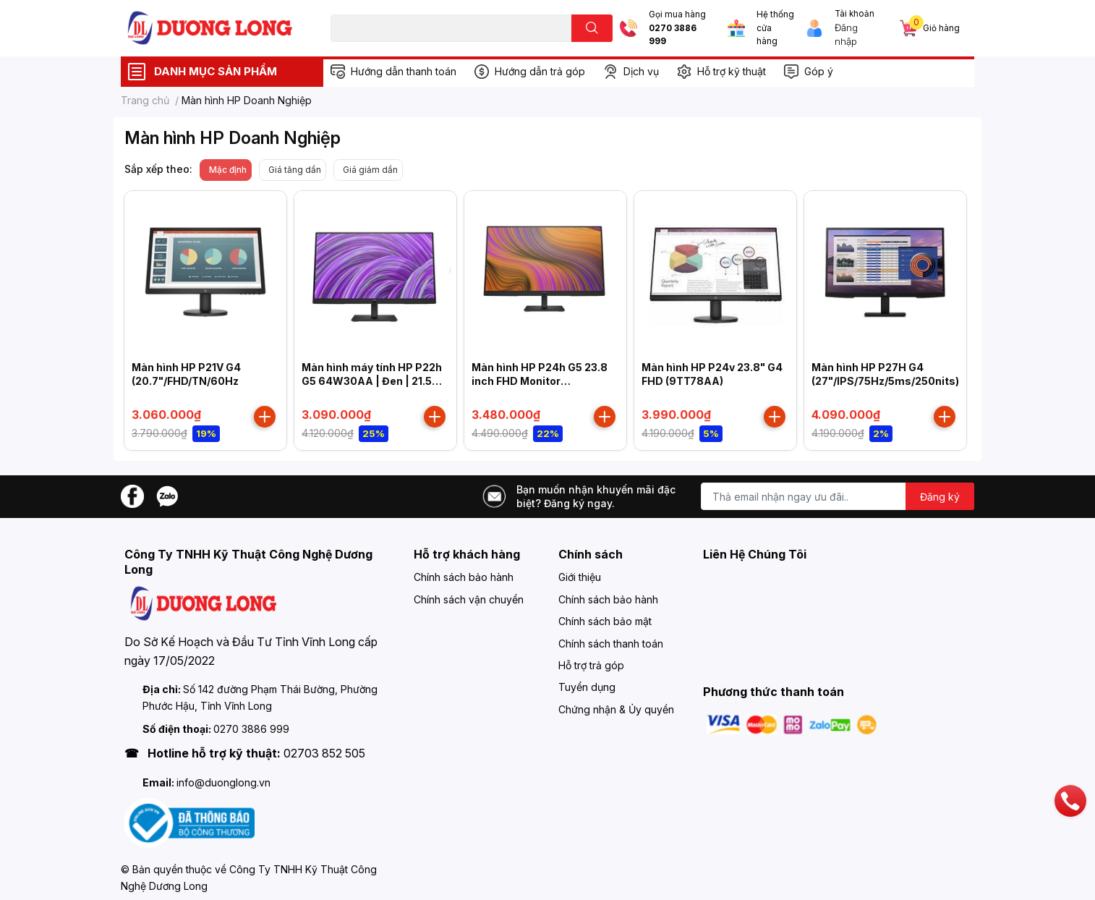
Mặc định (228, 169)
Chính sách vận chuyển (469, 599)
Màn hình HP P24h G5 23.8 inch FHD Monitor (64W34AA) (540, 381)
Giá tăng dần (294, 169)
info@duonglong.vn (223, 782)
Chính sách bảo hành (464, 577)
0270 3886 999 (672, 35)
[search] (592, 28)
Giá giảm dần (370, 169)
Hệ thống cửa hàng (775, 27)
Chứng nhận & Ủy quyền (616, 709)
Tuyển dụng (586, 687)
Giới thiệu (579, 577)
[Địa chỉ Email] (837, 496)
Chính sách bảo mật (605, 621)
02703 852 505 (324, 753)
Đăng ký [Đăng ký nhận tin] (940, 497)
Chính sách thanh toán (610, 643)
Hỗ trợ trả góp (591, 665)
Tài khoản (854, 14)
